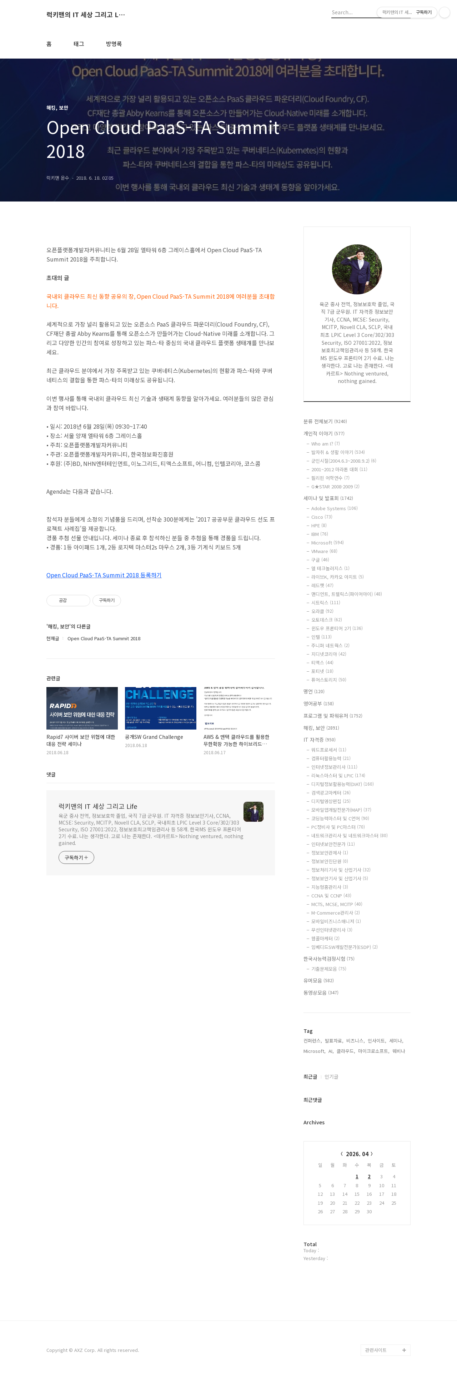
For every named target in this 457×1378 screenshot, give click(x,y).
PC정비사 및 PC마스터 (338, 827)
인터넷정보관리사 (334, 766)
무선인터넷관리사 (331, 929)
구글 (320, 559)
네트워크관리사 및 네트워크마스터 (349, 835)
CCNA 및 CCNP (331, 895)
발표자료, (334, 1040)
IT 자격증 (319, 739)
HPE (319, 525)
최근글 (310, 1076)
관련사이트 (376, 1350)
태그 (79, 43)
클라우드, (346, 1051)
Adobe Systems (334, 508)
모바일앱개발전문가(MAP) (341, 809)
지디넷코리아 (328, 654)
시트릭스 (325, 602)
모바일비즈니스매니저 (336, 921)
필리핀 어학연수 (330, 477)
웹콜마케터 (325, 938)
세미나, (396, 1040)
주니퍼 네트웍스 (330, 645)
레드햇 (322, 585)
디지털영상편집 (331, 801)
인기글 (331, 1076)
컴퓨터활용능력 (331, 758)
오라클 (322, 611)
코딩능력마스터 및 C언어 (340, 818)
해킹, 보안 (321, 727)
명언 (314, 691)
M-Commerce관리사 (335, 912)
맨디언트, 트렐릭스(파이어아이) (346, 594)
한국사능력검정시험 (329, 958)
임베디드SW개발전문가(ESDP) (344, 947)
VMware (324, 551)
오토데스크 (326, 619)
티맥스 (322, 662)
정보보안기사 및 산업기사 (339, 878)
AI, (331, 1051)
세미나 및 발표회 (328, 498)
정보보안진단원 (329, 861)
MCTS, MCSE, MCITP (336, 904)
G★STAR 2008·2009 (335, 486)
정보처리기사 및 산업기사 (341, 869)
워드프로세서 (328, 749)
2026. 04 (357, 1154)
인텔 (321, 636)
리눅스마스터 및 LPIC (338, 775)
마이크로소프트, (374, 1051)
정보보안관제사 (329, 852)
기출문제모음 (328, 968)
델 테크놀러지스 (330, 568)
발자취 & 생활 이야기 (338, 452)
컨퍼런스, (312, 1040)
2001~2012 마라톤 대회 (339, 469)
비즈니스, (355, 1040)
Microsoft (327, 542)
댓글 (51, 774)
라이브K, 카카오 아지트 (337, 576)
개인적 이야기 (324, 433)
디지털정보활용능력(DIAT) (342, 784)
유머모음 (318, 980)
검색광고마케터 (331, 792)
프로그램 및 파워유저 (332, 715)
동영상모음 (320, 992)
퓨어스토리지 (328, 679)
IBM (319, 534)
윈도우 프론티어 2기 (337, 628)
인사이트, (377, 1040)
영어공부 (318, 703)
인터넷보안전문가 (333, 844)
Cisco (321, 516)
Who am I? (325, 443)
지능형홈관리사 (329, 887)
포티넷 (322, 671)
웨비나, (399, 1051)
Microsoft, (314, 1051)
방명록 (114, 43)
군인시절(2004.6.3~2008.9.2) (343, 460)
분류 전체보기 (325, 421)
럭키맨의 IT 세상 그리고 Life (85, 15)
